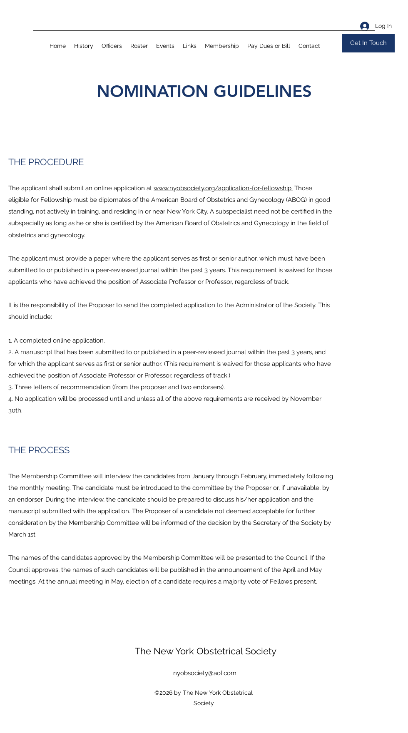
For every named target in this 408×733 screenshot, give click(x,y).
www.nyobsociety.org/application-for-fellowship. (223, 188)
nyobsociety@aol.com (204, 673)
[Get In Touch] (368, 43)
